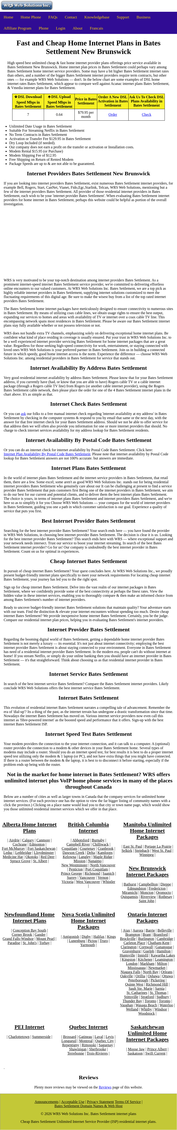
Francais (96, 28)
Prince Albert (157, 1049)
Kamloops (105, 853)
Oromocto (163, 892)
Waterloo (166, 1005)
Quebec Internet (88, 1027)
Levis (110, 1037)
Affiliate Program (17, 28)
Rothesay (165, 897)
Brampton (132, 934)
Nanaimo (95, 861)
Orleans (166, 972)
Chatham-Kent (158, 943)
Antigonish (71, 937)
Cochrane (20, 844)
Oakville (126, 976)
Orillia (140, 976)
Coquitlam (69, 848)
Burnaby (98, 840)
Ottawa (167, 976)
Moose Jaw (136, 1049)
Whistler (109, 882)
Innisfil (143, 955)
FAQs (52, 17)
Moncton (146, 892)
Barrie (150, 930)
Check (146, 114)
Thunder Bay (132, 1001)
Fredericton (157, 888)
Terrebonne (75, 1053)
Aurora (138, 930)
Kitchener (145, 959)
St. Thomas (158, 993)
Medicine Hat (13, 857)
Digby (86, 937)
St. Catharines (137, 993)
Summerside (41, 1037)
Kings (111, 937)
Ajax (126, 930)
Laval (99, 1037)
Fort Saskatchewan (41, 848)
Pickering (158, 980)
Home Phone (31, 17)
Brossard (69, 1037)
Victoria (67, 882)
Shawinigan (78, 1049)
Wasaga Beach (146, 1005)
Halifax (98, 937)
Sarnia (160, 988)
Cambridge (165, 939)
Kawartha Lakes (163, 955)
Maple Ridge (102, 857)
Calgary (28, 840)
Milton (162, 964)
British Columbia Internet (88, 827)
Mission (80, 861)
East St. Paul (132, 846)
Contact (71, 17)
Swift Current (155, 1053)
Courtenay (87, 848)
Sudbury (162, 997)
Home (8, 17)
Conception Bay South (29, 930)
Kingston (129, 959)
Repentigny (70, 1045)
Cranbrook (105, 848)
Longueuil (69, 1041)
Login (60, 28)
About (78, 28)
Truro (104, 941)
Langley (85, 857)
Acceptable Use (72, 1102)
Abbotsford (80, 840)
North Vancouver (102, 865)
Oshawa (154, 976)
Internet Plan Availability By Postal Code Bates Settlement (47, 454)
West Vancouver (88, 882)
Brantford (160, 934)
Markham (147, 964)
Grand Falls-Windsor (18, 939)
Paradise (14, 943)
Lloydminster (44, 853)
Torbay (44, 943)
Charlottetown (19, 1037)
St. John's (30, 943)
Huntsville (127, 955)
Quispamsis (129, 897)
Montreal (86, 1041)
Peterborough (138, 980)
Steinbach (142, 851)
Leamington (164, 959)
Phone (44, 28)
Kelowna (69, 857)
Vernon (103, 878)
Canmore (43, 840)
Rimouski (89, 1045)
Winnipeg (146, 855)
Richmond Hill (157, 984)
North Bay (150, 972)
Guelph (148, 951)
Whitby (146, 1009)
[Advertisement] (88, 242)
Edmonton (37, 844)
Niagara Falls (130, 972)
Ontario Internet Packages (147, 917)
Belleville (164, 930)
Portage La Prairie (158, 846)
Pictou (92, 941)
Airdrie (14, 840)
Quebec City (104, 1041)
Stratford (147, 997)
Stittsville (131, 997)
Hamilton (164, 951)
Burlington (146, 939)
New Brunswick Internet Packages (147, 871)
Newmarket (156, 968)
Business (143, 17)
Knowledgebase (96, 17)
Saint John (146, 901)
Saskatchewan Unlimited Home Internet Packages (147, 1033)
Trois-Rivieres (97, 1053)
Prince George (71, 873)
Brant (147, 934)
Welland (132, 1009)
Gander (40, 934)
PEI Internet (29, 1027)
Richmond (92, 873)
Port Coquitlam (96, 869)
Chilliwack (100, 844)
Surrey (72, 878)
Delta (91, 853)
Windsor (160, 1009)
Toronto (150, 1001)
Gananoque (164, 947)
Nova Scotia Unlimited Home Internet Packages (88, 920)
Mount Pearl (45, 939)
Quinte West (134, 984)
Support (123, 17)
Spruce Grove (20, 861)
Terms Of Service (128, 1102)
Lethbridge (23, 853)
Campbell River (78, 844)
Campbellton (148, 884)
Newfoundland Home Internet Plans (29, 917)
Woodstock (146, 1013)
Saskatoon (135, 1053)
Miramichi (130, 892)
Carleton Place (134, 943)
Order (113, 114)
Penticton (76, 869)
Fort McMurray (13, 848)
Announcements (47, 1102)
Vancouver (87, 878)
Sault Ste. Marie (141, 988)
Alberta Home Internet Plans (29, 827)
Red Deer (48, 857)
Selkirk (126, 851)
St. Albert (40, 861)
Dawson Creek (73, 853)
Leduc (8, 853)
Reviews (105, 1087)
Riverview (148, 897)
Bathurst (130, 884)
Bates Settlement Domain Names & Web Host (88, 1106)
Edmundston (136, 888)
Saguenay (106, 1045)
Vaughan (126, 1005)
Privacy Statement (100, 1102)
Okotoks (31, 857)
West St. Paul (161, 851)
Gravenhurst (131, 951)
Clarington (128, 947)
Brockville (128, 939)
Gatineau (85, 1037)
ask (23, 414)
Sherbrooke (97, 1049)
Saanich (108, 873)
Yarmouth (87, 945)
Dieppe (165, 884)
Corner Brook (22, 934)
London (132, 964)
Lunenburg (77, 941)
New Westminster (75, 865)
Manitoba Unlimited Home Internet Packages (147, 830)
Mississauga (137, 968)
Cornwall (146, 947)
